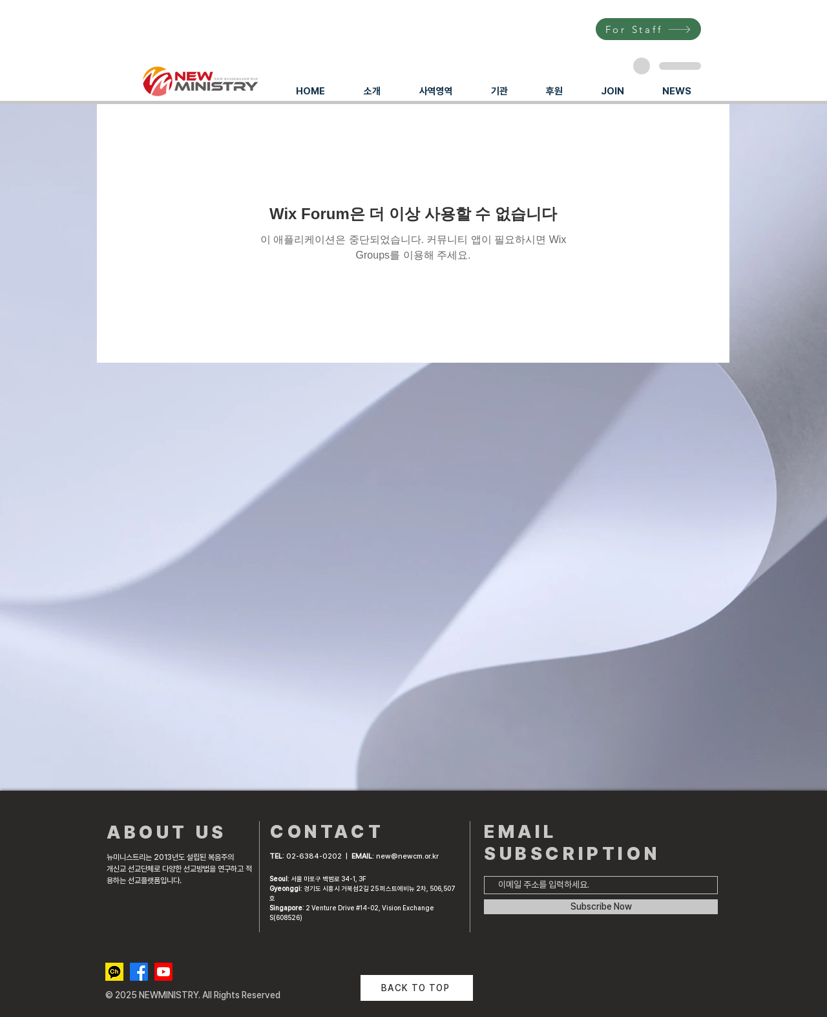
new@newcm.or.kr (407, 856)
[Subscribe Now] (601, 906)
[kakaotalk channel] (114, 972)
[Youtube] (163, 972)
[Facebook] (139, 972)
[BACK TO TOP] (417, 988)
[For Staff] (648, 29)
